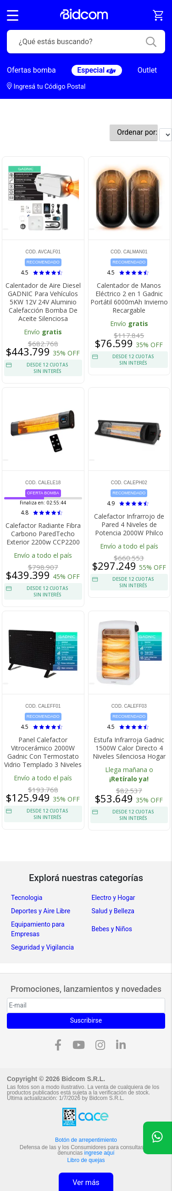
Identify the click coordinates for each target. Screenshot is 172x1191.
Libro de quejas (86, 1160)
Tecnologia (26, 897)
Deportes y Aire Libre (40, 911)
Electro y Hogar (113, 897)
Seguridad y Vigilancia (42, 947)
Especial (96, 70)
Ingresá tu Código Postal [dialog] (46, 86)
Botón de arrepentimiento (86, 1140)
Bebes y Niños (112, 929)
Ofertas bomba (31, 70)
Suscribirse (86, 1020)
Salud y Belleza (113, 911)
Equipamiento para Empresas (38, 929)
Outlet (147, 70)
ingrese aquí (99, 1153)
